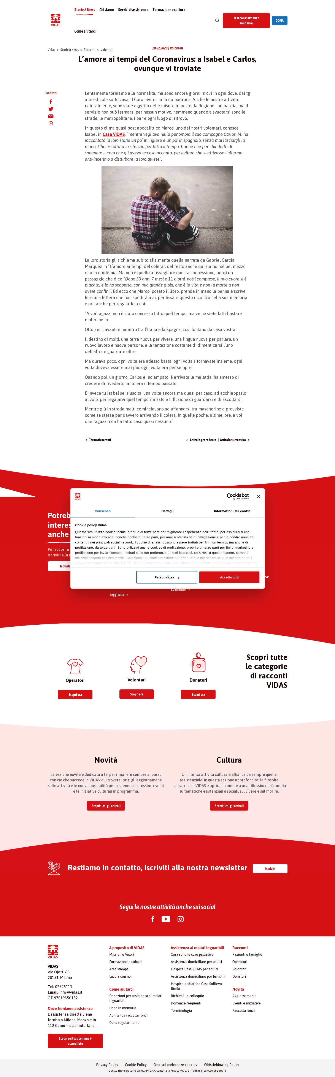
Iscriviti (65, 566)
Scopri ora (75, 695)
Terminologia (181, 1010)
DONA (280, 20)
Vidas (51, 50)
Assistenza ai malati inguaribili (197, 948)
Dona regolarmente (124, 1023)
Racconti (89, 50)
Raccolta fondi (243, 1010)
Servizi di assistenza (134, 9)
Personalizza (167, 577)
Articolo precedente (203, 440)
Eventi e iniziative (246, 1003)
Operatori (239, 962)
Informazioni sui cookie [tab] (232, 511)
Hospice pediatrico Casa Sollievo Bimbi (196, 986)
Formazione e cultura (169, 9)
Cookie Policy (136, 1065)
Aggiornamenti (244, 996)
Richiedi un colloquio (187, 996)
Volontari (107, 50)
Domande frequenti (186, 1003)
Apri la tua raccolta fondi (128, 1015)
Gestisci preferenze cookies (175, 1065)
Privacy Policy (107, 1065)
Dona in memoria (122, 1008)
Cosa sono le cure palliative (192, 954)
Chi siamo (107, 9)
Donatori (239, 976)
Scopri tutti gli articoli (106, 806)
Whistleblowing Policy (221, 1065)
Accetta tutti (229, 577)
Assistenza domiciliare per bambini (198, 976)
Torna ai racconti (100, 440)
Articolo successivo (233, 440)
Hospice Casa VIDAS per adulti (194, 969)
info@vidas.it (70, 992)
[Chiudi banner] (258, 496)
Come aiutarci (85, 31)
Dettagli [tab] (168, 511)
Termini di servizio (202, 1070)
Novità (238, 989)
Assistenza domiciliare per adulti (196, 962)
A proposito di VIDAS (126, 948)
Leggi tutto (117, 595)
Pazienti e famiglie (247, 954)
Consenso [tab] (103, 511)
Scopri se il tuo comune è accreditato (75, 1040)
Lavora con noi (120, 976)
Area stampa (119, 969)
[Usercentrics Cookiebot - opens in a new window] (230, 496)
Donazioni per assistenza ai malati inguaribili (135, 998)
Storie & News (85, 9)
